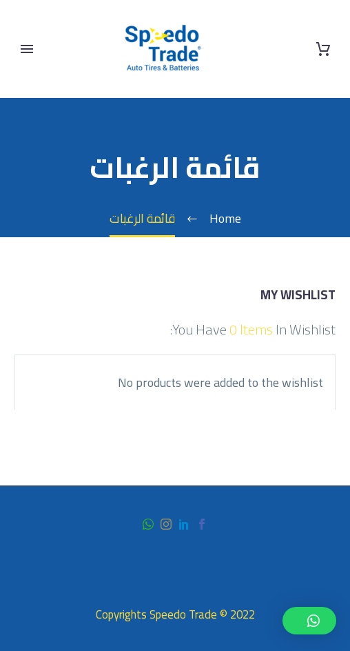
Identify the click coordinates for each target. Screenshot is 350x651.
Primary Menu (27, 49)
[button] (309, 620)
